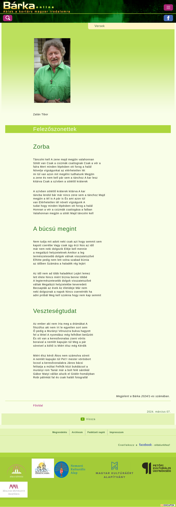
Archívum (77, 432)
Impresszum (117, 432)
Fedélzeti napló (96, 432)
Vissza (91, 419)
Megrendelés (59, 432)
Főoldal (38, 405)
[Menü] (168, 7)
